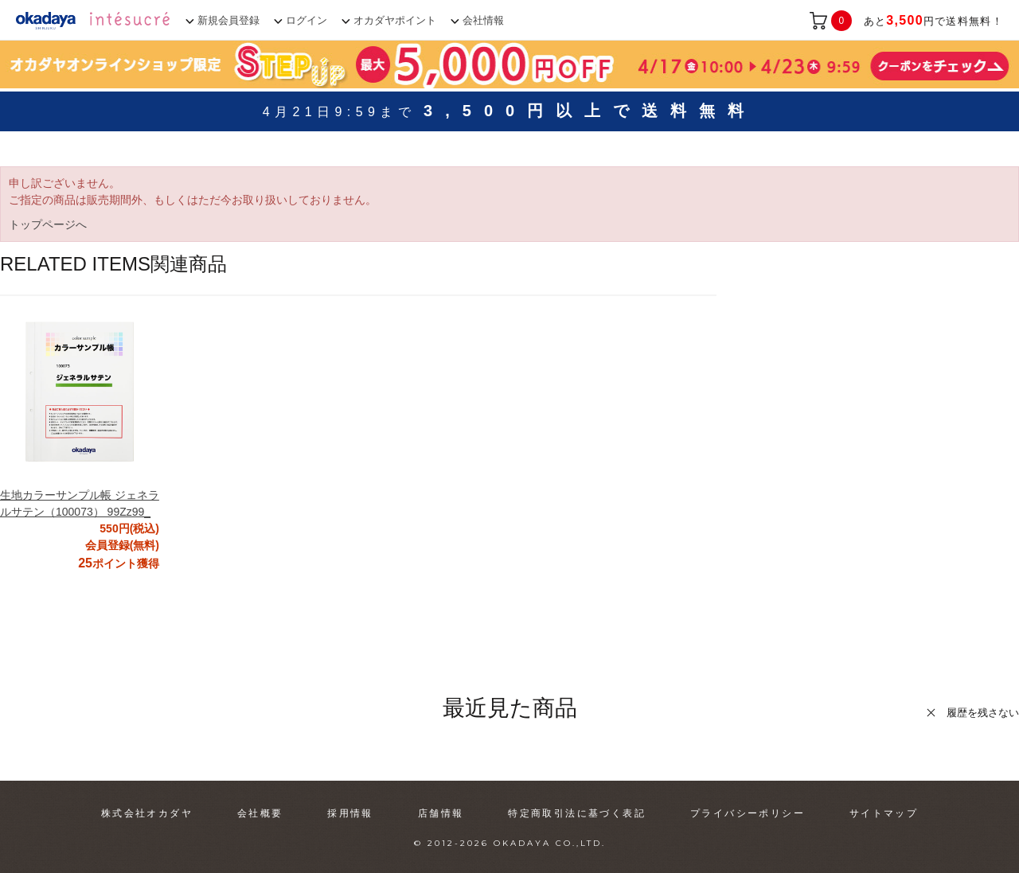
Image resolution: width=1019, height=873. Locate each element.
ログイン (306, 20)
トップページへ (48, 224)
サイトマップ (883, 813)
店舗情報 (441, 813)
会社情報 (483, 20)
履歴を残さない (983, 713)
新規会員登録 (228, 20)
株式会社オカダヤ (147, 813)
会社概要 (260, 813)
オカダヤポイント (394, 20)
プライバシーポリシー (747, 813)
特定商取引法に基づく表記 (577, 813)
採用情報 (350, 813)
